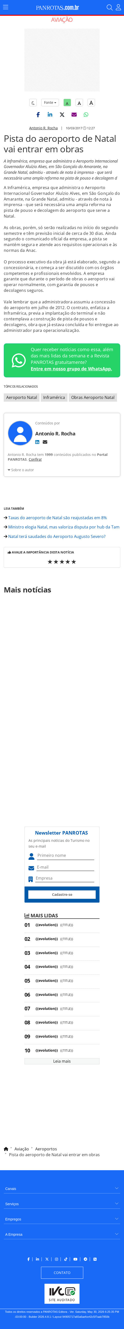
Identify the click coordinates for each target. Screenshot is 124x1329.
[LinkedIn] (37, 442)
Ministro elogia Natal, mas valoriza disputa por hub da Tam (62, 527)
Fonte (50, 102)
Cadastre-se (62, 894)
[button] (38, 114)
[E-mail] (45, 442)
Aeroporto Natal (21, 397)
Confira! (35, 459)
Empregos (13, 1219)
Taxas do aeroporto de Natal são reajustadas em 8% (55, 517)
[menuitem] (62, 1186)
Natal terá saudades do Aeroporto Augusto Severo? (55, 536)
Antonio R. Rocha (43, 128)
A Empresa (13, 1234)
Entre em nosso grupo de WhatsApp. (71, 369)
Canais (10, 1189)
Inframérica (54, 397)
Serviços (12, 1204)
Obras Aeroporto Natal (92, 397)
